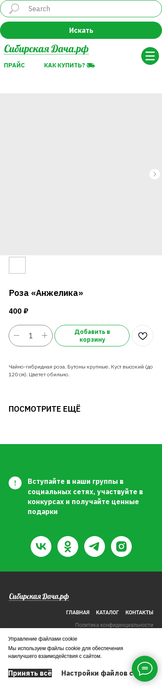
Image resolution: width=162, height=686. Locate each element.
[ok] (67, 546)
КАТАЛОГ (107, 613)
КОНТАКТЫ (140, 613)
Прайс (14, 65)
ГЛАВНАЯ (77, 613)
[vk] (41, 546)
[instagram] (121, 546)
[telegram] (94, 546)
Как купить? (64, 65)
